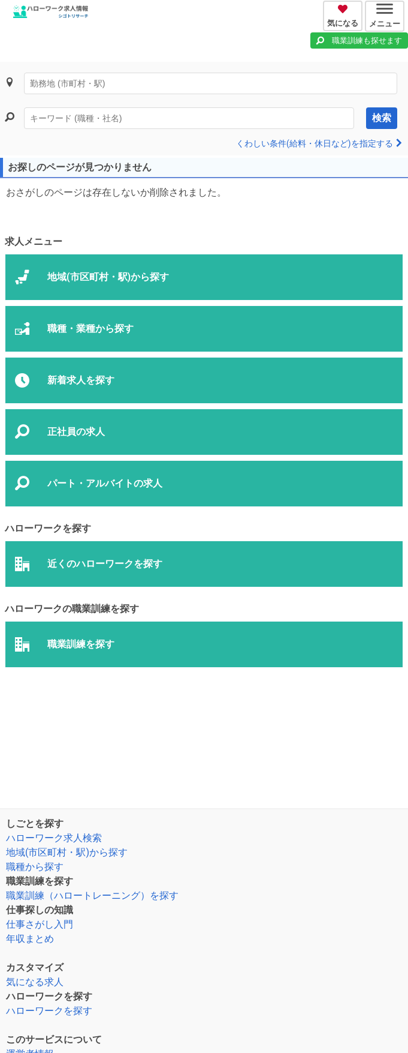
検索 (381, 118)
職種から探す (35, 866)
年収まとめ (30, 938)
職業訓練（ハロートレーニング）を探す (92, 895)
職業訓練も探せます (367, 40)
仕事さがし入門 (39, 924)
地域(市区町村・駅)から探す (67, 852)
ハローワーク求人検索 (54, 838)
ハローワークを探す (49, 1010)
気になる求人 (35, 982)
